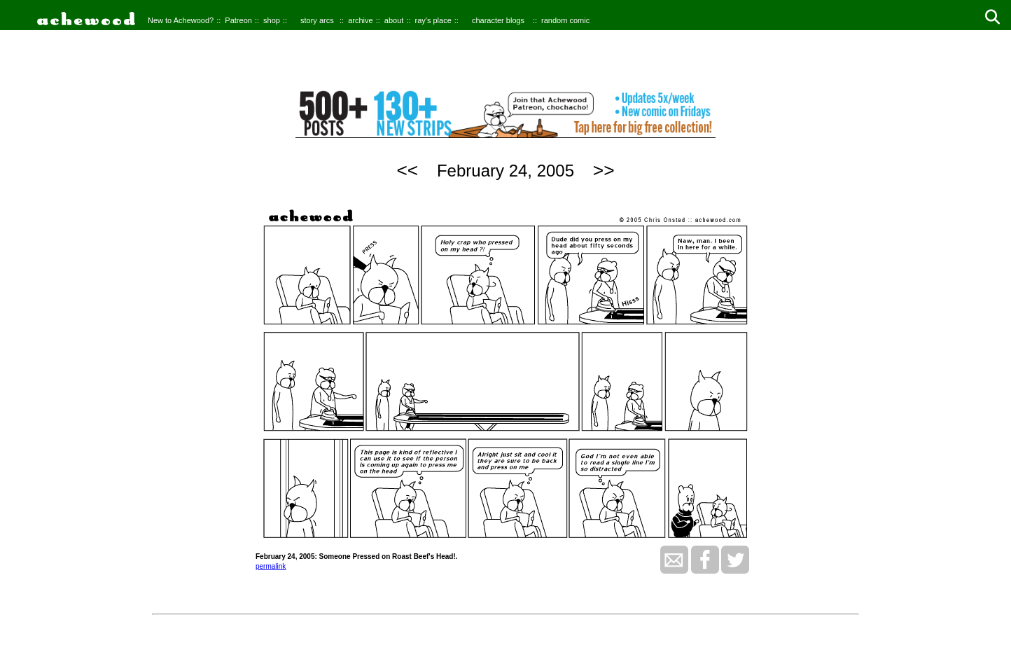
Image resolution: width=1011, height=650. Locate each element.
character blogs (498, 20)
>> (604, 170)
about (394, 20)
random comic (565, 20)
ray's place (433, 20)
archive (360, 20)
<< (407, 170)
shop (271, 20)
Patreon (238, 20)
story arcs (317, 20)
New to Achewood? (181, 20)
